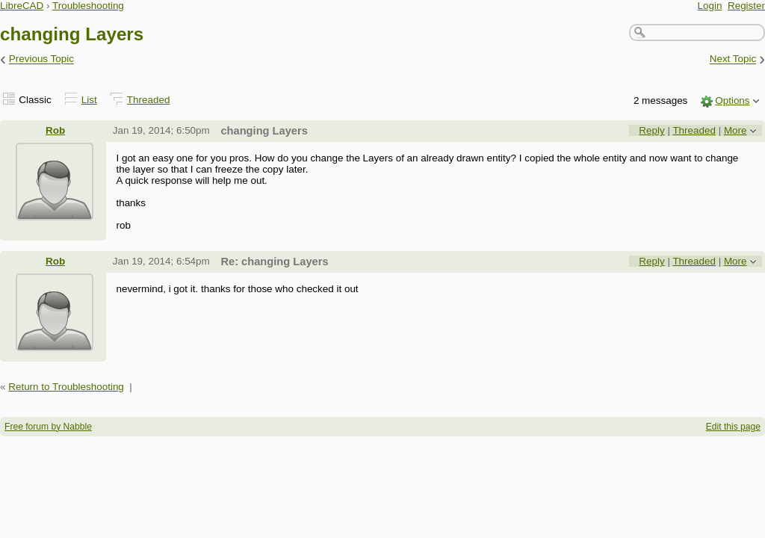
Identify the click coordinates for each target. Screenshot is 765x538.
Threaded (148, 99)
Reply (651, 130)
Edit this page (733, 426)
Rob (55, 130)
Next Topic (733, 59)
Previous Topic (41, 59)
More (735, 130)
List (89, 99)
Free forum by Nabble (48, 426)
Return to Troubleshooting (66, 386)
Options (732, 100)
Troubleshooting (88, 5)
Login (710, 5)
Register (746, 5)
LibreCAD (21, 5)
